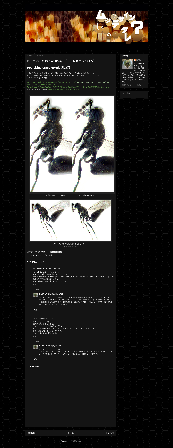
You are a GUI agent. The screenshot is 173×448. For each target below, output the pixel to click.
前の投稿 (110, 433)
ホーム (71, 433)
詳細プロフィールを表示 (132, 85)
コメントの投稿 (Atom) (72, 441)
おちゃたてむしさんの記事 (37, 89)
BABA (41, 294)
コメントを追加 (33, 366)
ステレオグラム (38, 255)
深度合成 (48, 255)
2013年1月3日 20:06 (53, 269)
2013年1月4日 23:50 (55, 346)
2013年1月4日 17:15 (55, 294)
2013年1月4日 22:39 (45, 318)
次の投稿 (31, 433)
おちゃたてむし (39, 269)
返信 (34, 285)
